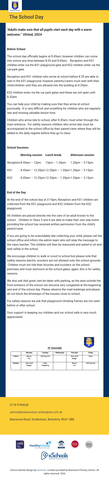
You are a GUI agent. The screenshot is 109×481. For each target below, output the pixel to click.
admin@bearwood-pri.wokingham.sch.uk (36, 412)
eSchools (41, 470)
